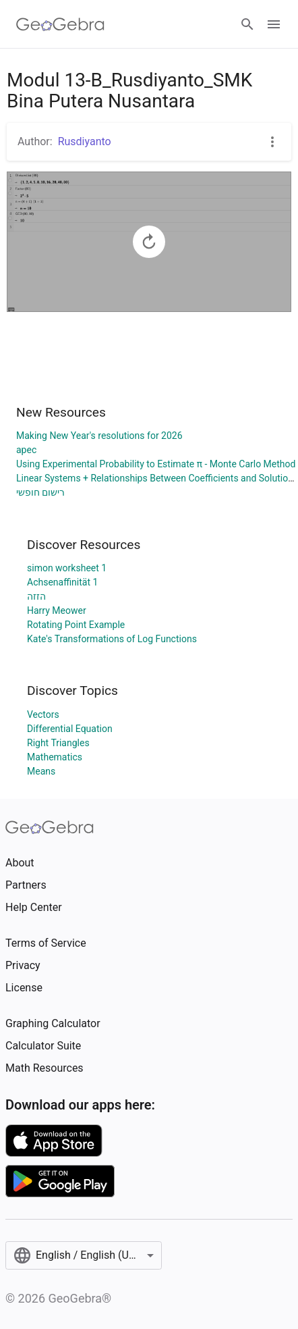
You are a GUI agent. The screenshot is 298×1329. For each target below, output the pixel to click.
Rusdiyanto (84, 141)
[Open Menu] (274, 24)
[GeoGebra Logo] (60, 24)
